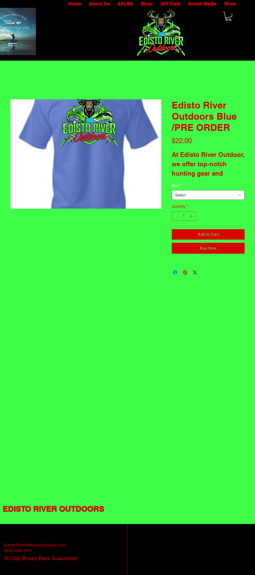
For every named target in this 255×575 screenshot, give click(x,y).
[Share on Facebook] (175, 272)
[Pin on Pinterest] (185, 272)
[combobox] (208, 195)
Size (176, 185)
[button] (228, 16)
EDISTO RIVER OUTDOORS (53, 509)
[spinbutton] (183, 216)
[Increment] (191, 216)
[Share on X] (195, 272)
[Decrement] (176, 216)
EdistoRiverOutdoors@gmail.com (35, 544)
